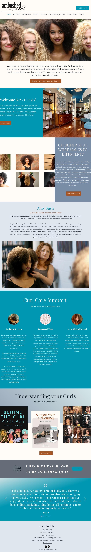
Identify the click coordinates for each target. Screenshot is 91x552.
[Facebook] (46, 546)
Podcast (45, 540)
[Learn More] (46, 453)
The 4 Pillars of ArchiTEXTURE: (45, 234)
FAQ (34, 540)
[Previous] (5, 499)
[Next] (85, 499)
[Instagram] (49, 546)
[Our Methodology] (73, 193)
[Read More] (5, 123)
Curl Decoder (47, 543)
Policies (39, 540)
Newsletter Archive (56, 540)
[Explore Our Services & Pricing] (45, 81)
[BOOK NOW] (82, 8)
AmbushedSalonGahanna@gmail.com (47, 538)
